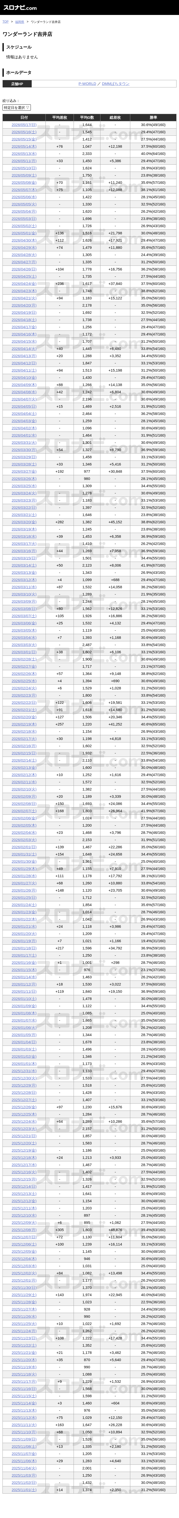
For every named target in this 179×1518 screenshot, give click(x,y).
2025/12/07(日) (24, 1237)
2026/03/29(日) (24, 457)
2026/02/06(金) (24, 818)
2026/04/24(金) (24, 283)
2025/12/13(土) (24, 1193)
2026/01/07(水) (24, 1020)
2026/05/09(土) (24, 175)
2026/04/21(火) (24, 298)
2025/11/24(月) (24, 1331)
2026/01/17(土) (24, 955)
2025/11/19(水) (24, 1367)
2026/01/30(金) (24, 861)
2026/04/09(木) (24, 385)
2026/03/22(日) (24, 507)
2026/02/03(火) (24, 840)
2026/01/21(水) (24, 926)
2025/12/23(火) (24, 1128)
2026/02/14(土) (24, 760)
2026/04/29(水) (24, 247)
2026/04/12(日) (24, 363)
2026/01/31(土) (24, 854)
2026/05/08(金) (24, 182)
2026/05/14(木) (24, 146)
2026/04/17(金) (24, 327)
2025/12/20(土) (24, 1143)
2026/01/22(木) (24, 919)
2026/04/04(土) (24, 413)
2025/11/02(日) (24, 1482)
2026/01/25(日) (24, 897)
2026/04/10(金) (24, 377)
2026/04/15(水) (24, 341)
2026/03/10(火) (24, 594)
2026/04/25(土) (24, 276)
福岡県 (19, 22)
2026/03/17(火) (24, 543)
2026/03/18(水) (24, 536)
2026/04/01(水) (24, 435)
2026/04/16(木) (24, 334)
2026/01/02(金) (24, 1056)
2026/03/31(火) (24, 442)
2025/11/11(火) (24, 1425)
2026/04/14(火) (24, 348)
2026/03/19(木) (24, 529)
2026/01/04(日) (24, 1042)
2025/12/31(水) (24, 1071)
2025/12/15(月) (24, 1179)
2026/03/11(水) (24, 587)
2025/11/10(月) (24, 1432)
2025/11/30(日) (24, 1287)
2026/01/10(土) (24, 998)
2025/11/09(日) (24, 1439)
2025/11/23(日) (24, 1338)
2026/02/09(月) (24, 796)
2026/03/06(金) (24, 623)
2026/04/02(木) (24, 428)
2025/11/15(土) (24, 1396)
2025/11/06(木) (24, 1461)
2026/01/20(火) (24, 933)
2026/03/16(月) (24, 551)
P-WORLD (87, 83)
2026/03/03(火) (24, 645)
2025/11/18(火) (24, 1374)
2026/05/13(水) (24, 153)
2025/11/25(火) (24, 1323)
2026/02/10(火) (24, 789)
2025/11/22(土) (24, 1345)
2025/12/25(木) (24, 1114)
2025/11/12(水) (24, 1417)
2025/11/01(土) (24, 1490)
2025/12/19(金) (24, 1150)
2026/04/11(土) (24, 370)
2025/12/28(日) (24, 1092)
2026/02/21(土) (24, 710)
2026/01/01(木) (24, 1063)
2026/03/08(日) (24, 608)
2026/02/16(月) (24, 746)
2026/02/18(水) (24, 731)
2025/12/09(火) (24, 1222)
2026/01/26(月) (24, 890)
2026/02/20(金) (24, 717)
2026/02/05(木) (24, 825)
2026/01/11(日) (24, 991)
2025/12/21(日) (24, 1136)
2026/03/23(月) (24, 500)
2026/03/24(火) (24, 493)
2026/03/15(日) (24, 558)
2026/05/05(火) (24, 204)
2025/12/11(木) (24, 1208)
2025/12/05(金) (24, 1251)
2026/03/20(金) (24, 522)
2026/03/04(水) (24, 637)
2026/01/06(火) (24, 1027)
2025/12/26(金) (24, 1107)
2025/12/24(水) (24, 1121)
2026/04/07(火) (24, 399)
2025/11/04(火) (24, 1468)
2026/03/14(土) (24, 565)
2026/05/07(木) (24, 190)
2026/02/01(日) (24, 847)
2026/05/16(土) (24, 132)
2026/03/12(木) (24, 580)
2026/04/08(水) (24, 392)
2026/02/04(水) (24, 832)
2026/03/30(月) (24, 450)
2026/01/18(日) (24, 948)
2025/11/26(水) (24, 1316)
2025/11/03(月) (24, 1475)
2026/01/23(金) (24, 912)
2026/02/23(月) (24, 695)
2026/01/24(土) (24, 905)
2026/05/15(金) (24, 139)
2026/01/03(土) (24, 1049)
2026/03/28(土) (24, 464)
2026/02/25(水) (24, 681)
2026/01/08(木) (24, 1013)
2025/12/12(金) (24, 1201)
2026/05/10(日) (24, 168)
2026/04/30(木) (24, 240)
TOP (5, 21)
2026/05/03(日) (24, 218)
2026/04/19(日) (24, 312)
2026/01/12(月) (24, 984)
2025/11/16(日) (24, 1388)
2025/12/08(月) (24, 1230)
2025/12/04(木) (24, 1258)
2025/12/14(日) (24, 1186)
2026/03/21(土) (24, 515)
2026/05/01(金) (24, 233)
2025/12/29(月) (24, 1085)
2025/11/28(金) (24, 1302)
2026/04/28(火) (24, 255)
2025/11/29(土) (24, 1295)
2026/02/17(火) (24, 738)
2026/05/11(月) (24, 161)
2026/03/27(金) (24, 471)
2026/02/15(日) (24, 753)
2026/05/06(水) (24, 197)
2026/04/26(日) (24, 269)
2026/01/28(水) (24, 876)
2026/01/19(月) (24, 941)
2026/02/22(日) (24, 702)
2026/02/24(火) (24, 688)
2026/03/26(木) (24, 478)
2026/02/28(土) (24, 659)
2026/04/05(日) (24, 406)
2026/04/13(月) (24, 356)
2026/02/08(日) (24, 803)
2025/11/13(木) (24, 1410)
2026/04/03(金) (24, 421)
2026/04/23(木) (24, 291)
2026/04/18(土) (24, 320)
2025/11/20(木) (24, 1360)
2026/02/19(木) (24, 724)
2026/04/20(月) (24, 305)
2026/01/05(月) (24, 1035)
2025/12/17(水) (24, 1165)
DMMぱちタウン (116, 83)
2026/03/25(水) (24, 486)
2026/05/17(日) (24, 125)
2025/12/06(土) (24, 1244)
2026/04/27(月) (24, 262)
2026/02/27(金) (24, 666)
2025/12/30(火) (24, 1078)
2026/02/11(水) (24, 782)
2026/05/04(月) (24, 211)
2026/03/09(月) (24, 601)
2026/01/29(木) (24, 868)
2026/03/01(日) (24, 652)
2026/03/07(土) (24, 616)
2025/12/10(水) (24, 1215)
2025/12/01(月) (24, 1280)
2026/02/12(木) (24, 775)
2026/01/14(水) (24, 977)
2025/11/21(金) (24, 1352)
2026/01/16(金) (24, 962)
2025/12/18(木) (24, 1157)
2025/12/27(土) (24, 1100)
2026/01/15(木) (24, 970)
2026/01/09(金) (24, 1006)
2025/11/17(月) (24, 1381)
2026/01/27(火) (24, 883)
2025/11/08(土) (24, 1446)
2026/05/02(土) (24, 226)
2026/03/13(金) (24, 572)
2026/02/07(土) (24, 811)
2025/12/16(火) (24, 1172)
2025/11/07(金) (24, 1454)
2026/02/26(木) (24, 673)
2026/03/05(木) (24, 630)
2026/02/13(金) (24, 767)
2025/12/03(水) (24, 1266)
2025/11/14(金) (24, 1403)
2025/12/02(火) (24, 1273)
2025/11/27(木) (24, 1309)
